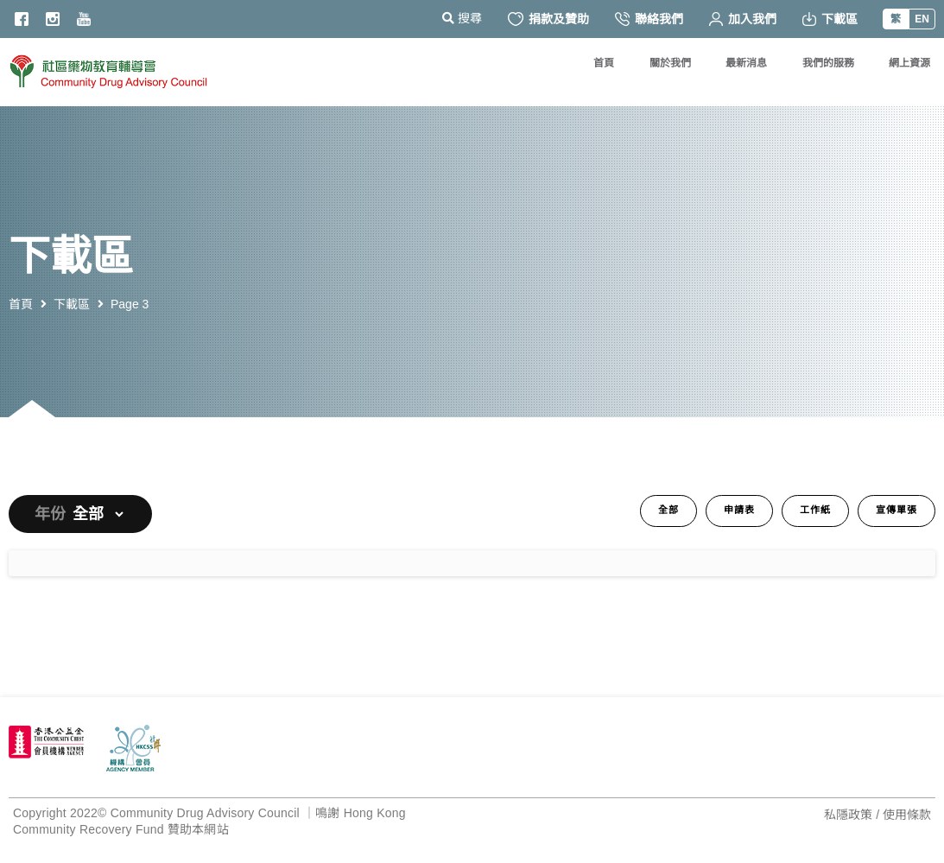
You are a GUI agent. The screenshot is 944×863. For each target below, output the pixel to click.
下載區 (830, 19)
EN (922, 19)
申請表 (739, 510)
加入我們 (742, 19)
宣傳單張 (896, 510)
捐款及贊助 (548, 19)
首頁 (21, 304)
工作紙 (815, 510)
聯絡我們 (649, 19)
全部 (668, 510)
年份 (50, 514)
